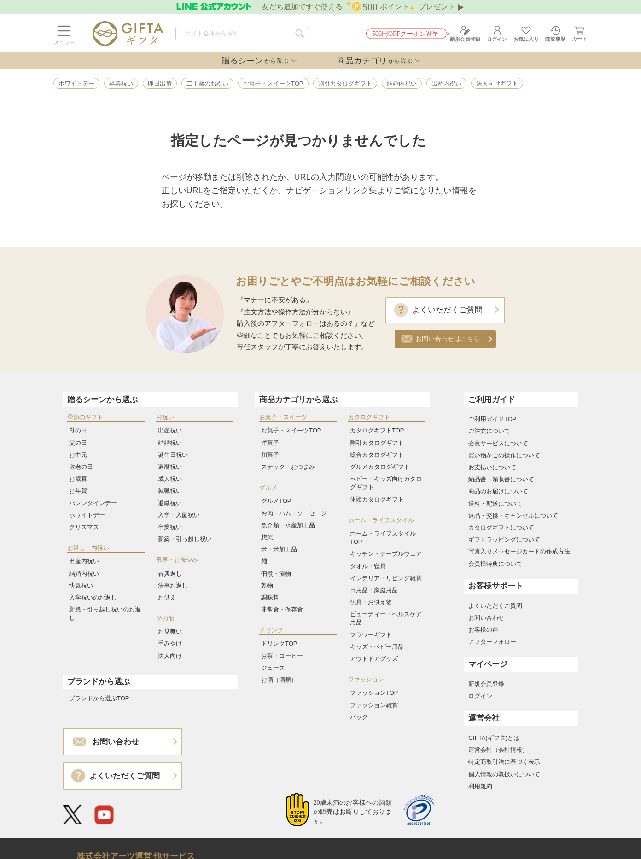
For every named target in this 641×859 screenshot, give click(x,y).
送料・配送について (495, 503)
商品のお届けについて (498, 491)
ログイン (480, 695)
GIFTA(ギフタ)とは (493, 737)
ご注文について (489, 430)
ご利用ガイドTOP (492, 418)
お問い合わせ (486, 617)
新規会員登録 (486, 683)
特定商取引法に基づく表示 (504, 761)
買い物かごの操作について (504, 455)
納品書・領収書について (501, 479)
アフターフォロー (492, 641)
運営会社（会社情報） (498, 749)
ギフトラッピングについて (504, 539)
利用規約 (480, 786)
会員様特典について (495, 563)
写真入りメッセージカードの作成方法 (519, 551)
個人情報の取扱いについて (504, 774)
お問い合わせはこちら (447, 338)
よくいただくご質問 (447, 310)
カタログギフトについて (501, 527)
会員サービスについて (498, 443)
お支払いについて (492, 467)
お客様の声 (483, 629)
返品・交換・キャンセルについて (513, 515)
